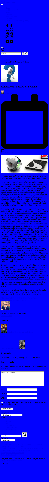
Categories (5, 416)
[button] (23, 53)
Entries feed (10, 428)
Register (9, 424)
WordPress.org (11, 432)
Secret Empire (21, 300)
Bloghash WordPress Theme (12, 464)
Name (4, 392)
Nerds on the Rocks (8, 2)
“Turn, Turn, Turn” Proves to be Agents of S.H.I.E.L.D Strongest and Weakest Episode (21, 454)
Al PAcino (5, 298)
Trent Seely (5, 312)
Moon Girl (12, 300)
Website (4, 401)
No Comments (8, 152)
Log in (8, 426)
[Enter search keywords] (11, 53)
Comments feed (11, 430)
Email (4, 397)
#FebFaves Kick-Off (8, 458)
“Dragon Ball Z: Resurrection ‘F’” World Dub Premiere (21, 447)
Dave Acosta (28, 298)
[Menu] (2, 4)
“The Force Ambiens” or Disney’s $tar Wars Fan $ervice (22, 451)
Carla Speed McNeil (16, 298)
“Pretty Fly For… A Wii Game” (12, 449)
